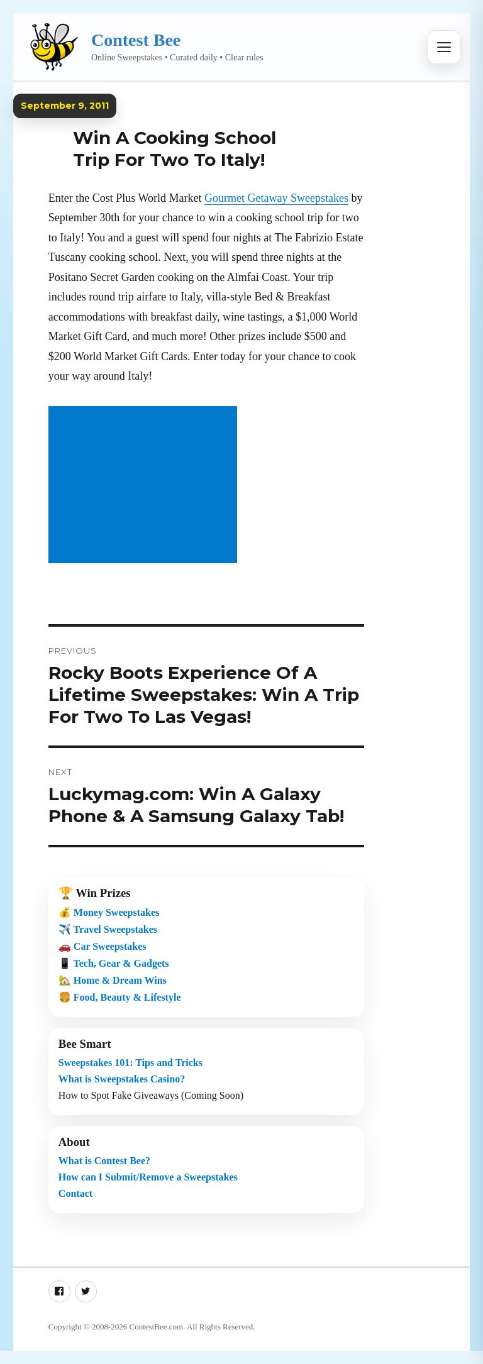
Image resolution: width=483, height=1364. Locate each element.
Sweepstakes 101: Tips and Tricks (130, 1062)
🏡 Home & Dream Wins (112, 980)
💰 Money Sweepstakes (108, 912)
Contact (75, 1193)
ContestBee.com (157, 1326)
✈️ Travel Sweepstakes (107, 929)
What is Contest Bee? (104, 1160)
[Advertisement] (145, 485)
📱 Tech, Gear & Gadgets (113, 963)
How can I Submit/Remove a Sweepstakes (148, 1177)
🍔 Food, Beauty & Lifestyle (119, 997)
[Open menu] (444, 47)
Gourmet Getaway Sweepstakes (276, 198)
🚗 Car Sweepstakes (102, 946)
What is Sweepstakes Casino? (121, 1079)
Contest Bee (135, 40)
